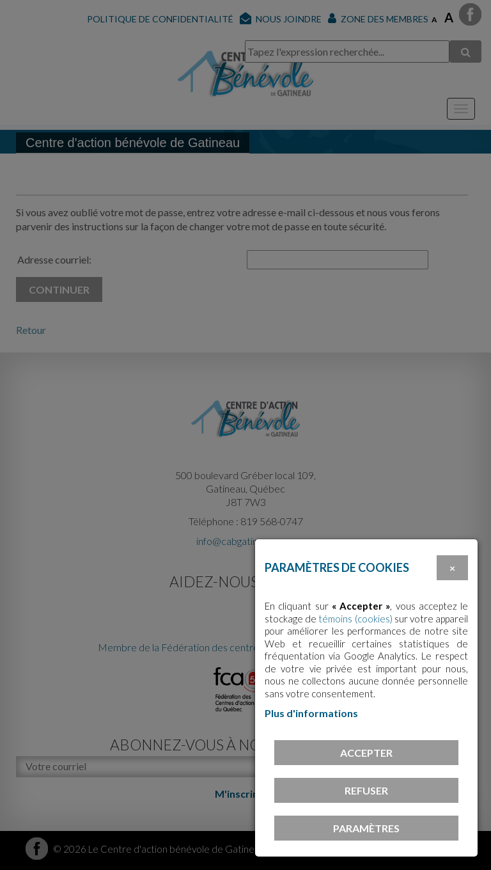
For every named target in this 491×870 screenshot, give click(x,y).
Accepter (366, 753)
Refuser (366, 790)
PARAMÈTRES (366, 828)
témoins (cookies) (355, 618)
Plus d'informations (311, 713)
